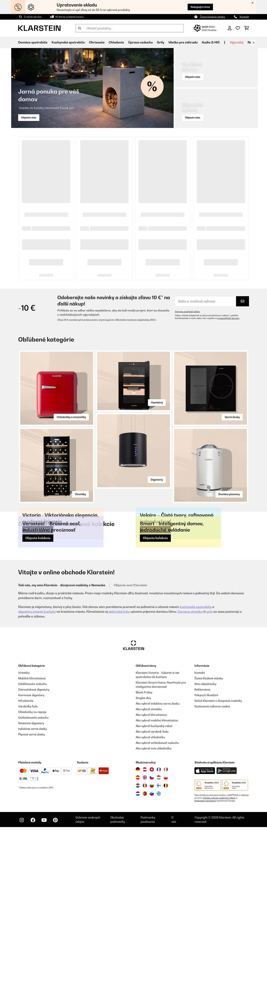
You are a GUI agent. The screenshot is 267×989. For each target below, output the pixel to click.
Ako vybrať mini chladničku (153, 910)
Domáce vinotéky (190, 773)
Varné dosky (232, 417)
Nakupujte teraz (200, 6)
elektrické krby (119, 773)
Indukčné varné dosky (32, 890)
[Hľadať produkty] (129, 28)
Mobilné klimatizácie (31, 840)
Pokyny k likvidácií (206, 857)
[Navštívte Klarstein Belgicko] (166, 947)
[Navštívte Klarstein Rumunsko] (145, 947)
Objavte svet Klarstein (130, 747)
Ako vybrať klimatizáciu (151, 876)
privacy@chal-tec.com (228, 318)
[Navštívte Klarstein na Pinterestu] (55, 982)
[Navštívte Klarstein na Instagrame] (21, 982)
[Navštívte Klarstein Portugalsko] (145, 955)
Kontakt (244, 16)
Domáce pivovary (229, 494)
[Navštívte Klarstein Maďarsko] (159, 939)
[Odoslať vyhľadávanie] (79, 28)
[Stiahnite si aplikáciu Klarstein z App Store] (204, 932)
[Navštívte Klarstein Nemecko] (138, 931)
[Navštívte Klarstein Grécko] (159, 955)
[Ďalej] (253, 42)
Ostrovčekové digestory (33, 851)
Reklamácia (202, 851)
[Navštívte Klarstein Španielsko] (138, 939)
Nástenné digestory (31, 885)
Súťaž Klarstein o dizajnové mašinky (218, 862)
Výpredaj (236, 42)
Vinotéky (80, 494)
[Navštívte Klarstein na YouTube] (44, 982)
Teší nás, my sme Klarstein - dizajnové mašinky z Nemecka (61, 747)
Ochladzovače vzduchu (33, 879)
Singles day (143, 860)
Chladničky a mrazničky (71, 417)
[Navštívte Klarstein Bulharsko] (152, 947)
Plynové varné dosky (31, 896)
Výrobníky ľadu (28, 868)
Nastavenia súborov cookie (212, 868)
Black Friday (144, 854)
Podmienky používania (205, 962)
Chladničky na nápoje (32, 874)
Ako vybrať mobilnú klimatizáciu (157, 882)
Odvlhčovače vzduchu (32, 846)
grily (210, 773)
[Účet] (230, 28)
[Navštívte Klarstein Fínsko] (159, 947)
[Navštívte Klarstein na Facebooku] (32, 982)
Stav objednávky (205, 846)
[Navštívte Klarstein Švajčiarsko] (152, 931)
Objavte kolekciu (37, 610)
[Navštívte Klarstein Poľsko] (166, 939)
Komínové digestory (31, 857)
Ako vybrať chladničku (150, 899)
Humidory (157, 402)
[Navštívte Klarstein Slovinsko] (152, 955)
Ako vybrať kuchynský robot (154, 888)
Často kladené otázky (212, 16)
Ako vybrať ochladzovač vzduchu (157, 904)
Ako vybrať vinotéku (149, 871)
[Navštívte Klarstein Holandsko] (138, 955)
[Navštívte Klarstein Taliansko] (166, 931)
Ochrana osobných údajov (187, 311)
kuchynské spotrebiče (196, 769)
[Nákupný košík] (246, 28)
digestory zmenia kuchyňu (37, 773)
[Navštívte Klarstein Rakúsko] (145, 931)
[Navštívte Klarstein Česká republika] (152, 939)
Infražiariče (25, 862)
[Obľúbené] (238, 28)
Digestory (157, 479)
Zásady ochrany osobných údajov (219, 960)
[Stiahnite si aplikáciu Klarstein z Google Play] (226, 932)
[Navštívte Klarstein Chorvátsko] (138, 947)
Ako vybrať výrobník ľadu (152, 893)
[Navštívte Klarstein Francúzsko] (159, 931)
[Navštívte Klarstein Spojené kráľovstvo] (145, 939)
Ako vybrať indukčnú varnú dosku (157, 865)
